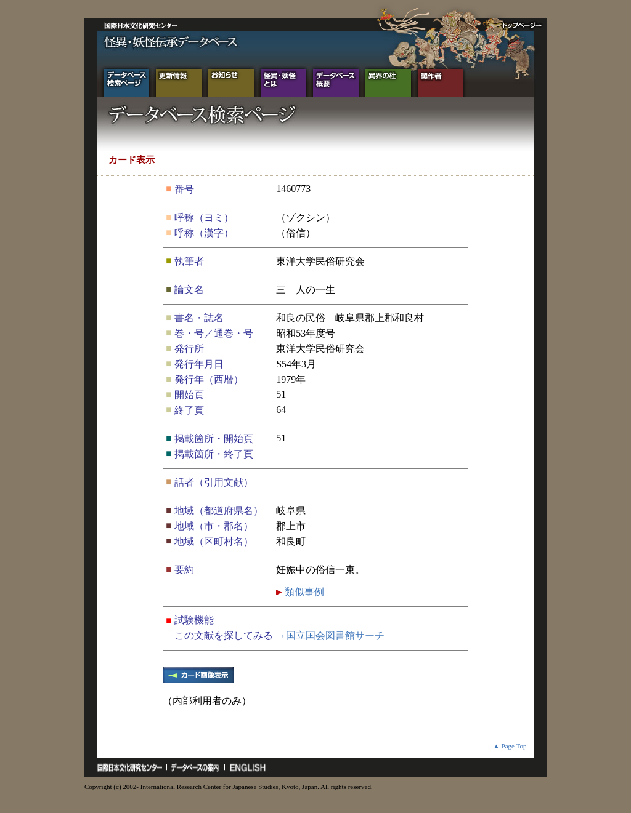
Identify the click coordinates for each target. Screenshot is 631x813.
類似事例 (303, 592)
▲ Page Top (510, 746)
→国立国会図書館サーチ (330, 635)
